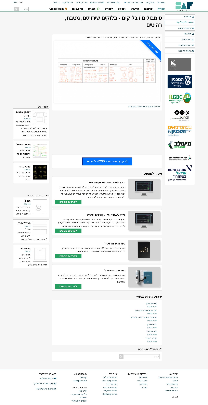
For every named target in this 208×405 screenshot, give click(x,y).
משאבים (189, 33)
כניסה (15, 2)
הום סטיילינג (111, 384)
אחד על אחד (81, 2)
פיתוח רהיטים (151, 331)
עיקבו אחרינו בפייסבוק (45, 383)
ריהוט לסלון (152, 324)
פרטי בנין (189, 16)
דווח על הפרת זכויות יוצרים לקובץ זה (144, 106)
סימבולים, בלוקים (185, 22)
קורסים (83, 377)
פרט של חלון (151, 303)
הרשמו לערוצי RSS (46, 388)
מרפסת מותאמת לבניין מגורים (144, 317)
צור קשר (174, 387)
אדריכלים (143, 377)
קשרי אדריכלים (113, 2)
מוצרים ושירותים (97, 2)
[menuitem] (159, 2)
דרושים (56, 2)
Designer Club (80, 381)
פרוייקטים (150, 2)
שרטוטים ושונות (186, 28)
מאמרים (161, 2)
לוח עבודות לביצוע (135, 2)
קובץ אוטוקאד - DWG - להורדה (107, 161)
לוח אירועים (68, 2)
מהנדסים (143, 384)
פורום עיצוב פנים (109, 381)
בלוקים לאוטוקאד (79, 394)
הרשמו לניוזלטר (48, 378)
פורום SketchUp (110, 394)
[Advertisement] (107, 132)
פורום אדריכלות (110, 377)
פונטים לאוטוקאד (79, 401)
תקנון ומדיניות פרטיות (168, 377)
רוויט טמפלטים (186, 45)
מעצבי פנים (142, 381)
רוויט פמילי (188, 39)
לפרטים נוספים (68, 201)
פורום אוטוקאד (110, 391)
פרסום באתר (172, 384)
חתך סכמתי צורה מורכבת (146, 310)
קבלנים (144, 387)
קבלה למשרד (151, 338)
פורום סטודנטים (110, 387)
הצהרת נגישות (171, 391)
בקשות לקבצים (186, 51)
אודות (175, 381)
